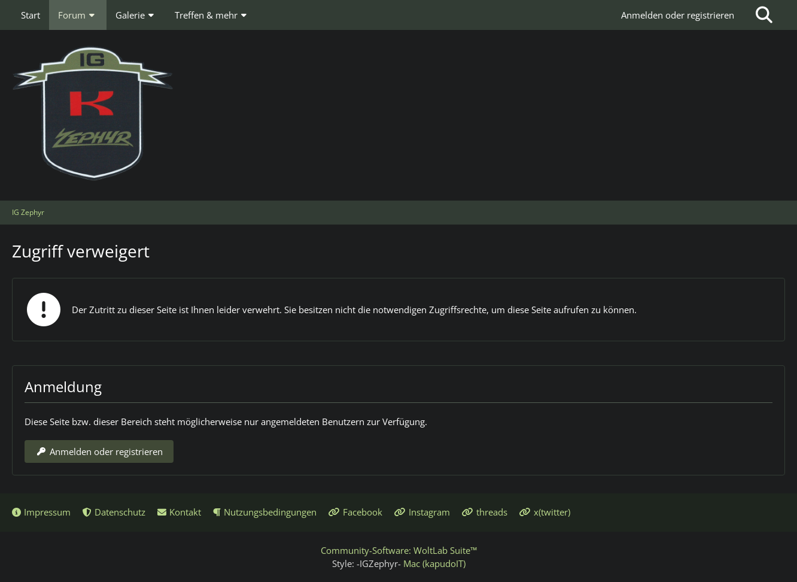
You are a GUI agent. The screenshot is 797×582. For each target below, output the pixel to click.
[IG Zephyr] (398, 114)
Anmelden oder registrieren (677, 15)
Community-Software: (399, 550)
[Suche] (764, 15)
